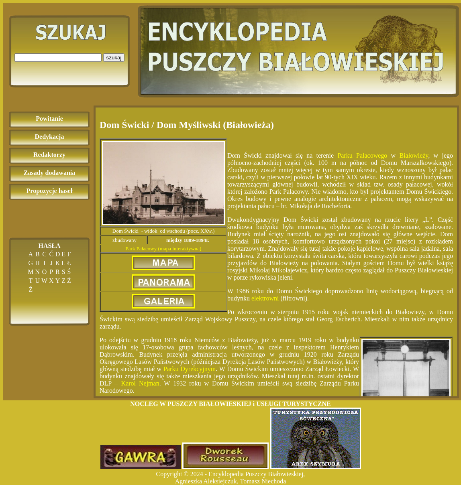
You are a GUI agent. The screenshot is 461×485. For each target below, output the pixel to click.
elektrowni (265, 298)
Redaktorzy (49, 154)
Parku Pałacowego (362, 155)
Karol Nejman (140, 383)
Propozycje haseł (50, 190)
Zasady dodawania (49, 172)
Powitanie (49, 118)
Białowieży (413, 155)
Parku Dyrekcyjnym (189, 368)
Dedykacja (49, 136)
